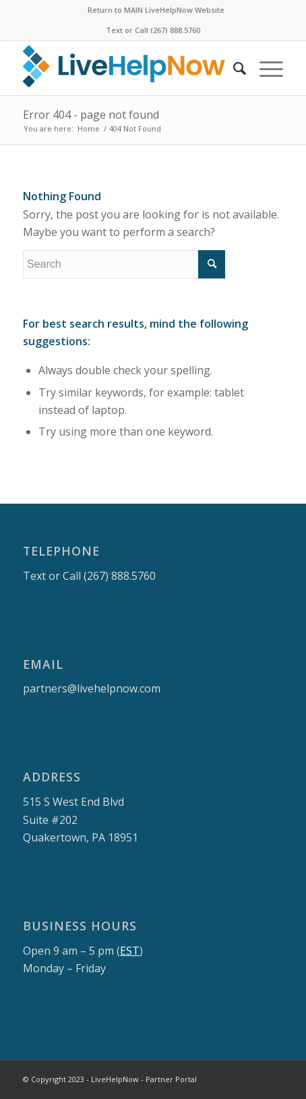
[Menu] (264, 68)
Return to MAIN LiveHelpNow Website (156, 10)
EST (130, 950)
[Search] (233, 68)
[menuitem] (156, 10)
